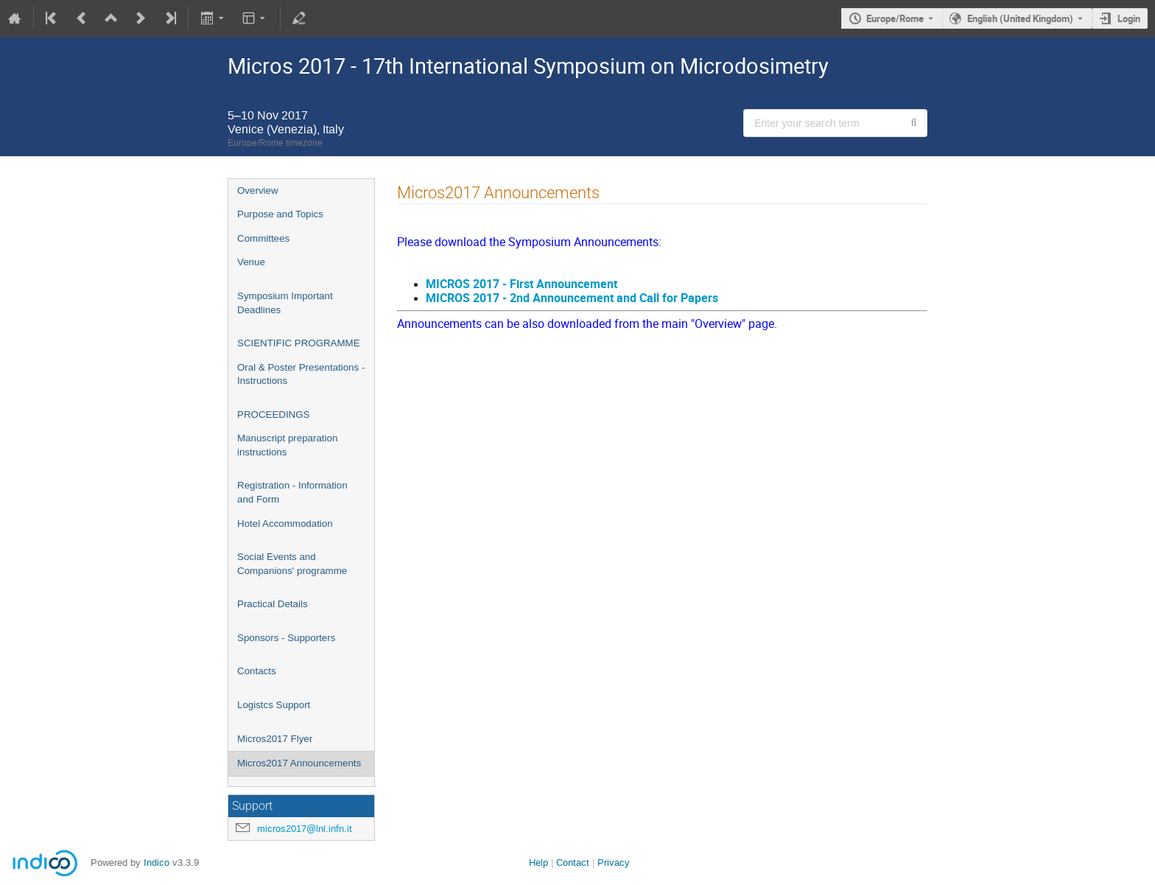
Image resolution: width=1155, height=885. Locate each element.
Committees (263, 238)
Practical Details (272, 603)
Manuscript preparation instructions (287, 445)
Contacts (256, 670)
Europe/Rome (895, 18)
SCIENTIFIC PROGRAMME (298, 343)
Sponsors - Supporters (286, 637)
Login (1128, 18)
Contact (572, 862)
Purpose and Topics (280, 214)
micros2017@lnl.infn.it (304, 828)
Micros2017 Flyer (274, 738)
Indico (156, 862)
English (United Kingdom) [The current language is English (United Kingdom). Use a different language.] (1020, 18)
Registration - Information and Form (292, 492)
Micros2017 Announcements (299, 763)
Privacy (613, 862)
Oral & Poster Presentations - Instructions (301, 374)
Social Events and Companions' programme (292, 563)
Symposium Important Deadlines (285, 302)
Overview (257, 190)
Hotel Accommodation (285, 523)
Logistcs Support (273, 704)
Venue (251, 261)
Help (538, 862)
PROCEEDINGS (273, 414)
